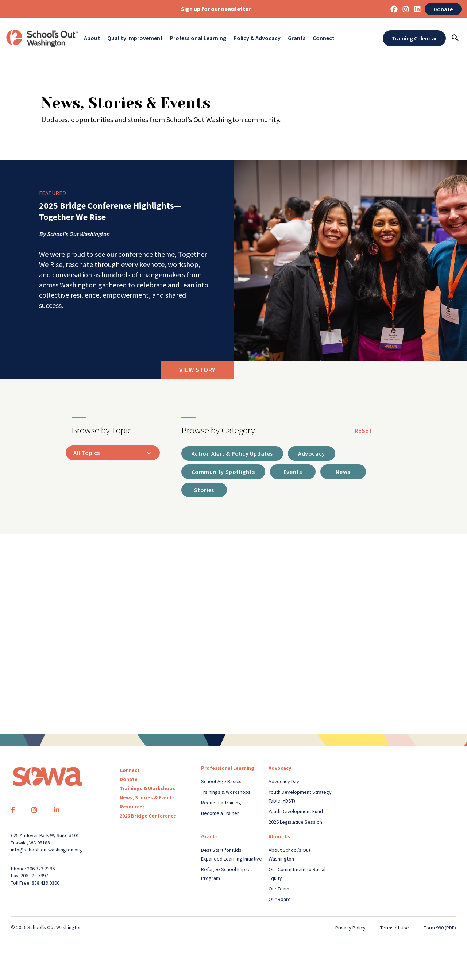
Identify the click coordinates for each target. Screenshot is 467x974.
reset (364, 430)
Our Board (280, 899)
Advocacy (280, 768)
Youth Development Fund (296, 811)
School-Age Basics (221, 781)
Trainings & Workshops (147, 788)
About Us (279, 836)
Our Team (279, 888)
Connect (324, 38)
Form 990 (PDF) (440, 927)
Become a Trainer (220, 813)
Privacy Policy (350, 927)
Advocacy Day (284, 781)
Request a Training (221, 802)
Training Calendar (414, 38)
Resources (132, 806)
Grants (296, 38)
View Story (197, 370)
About (92, 38)
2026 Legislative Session (295, 822)
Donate (443, 9)
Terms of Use (394, 927)
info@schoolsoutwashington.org (46, 849)
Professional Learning (198, 38)
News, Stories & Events (147, 797)
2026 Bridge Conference (148, 815)
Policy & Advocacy (257, 38)
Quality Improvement (135, 38)
